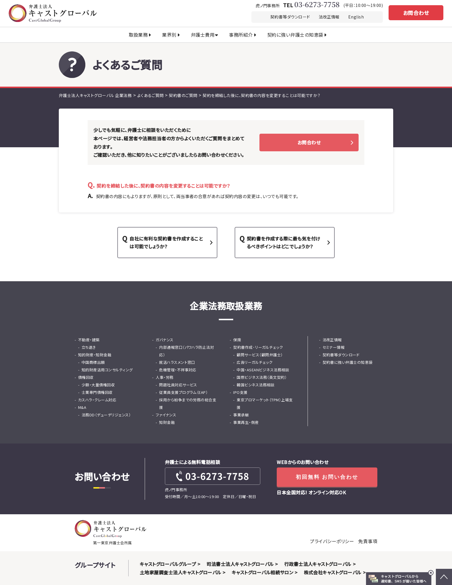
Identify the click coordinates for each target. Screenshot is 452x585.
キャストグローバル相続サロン (262, 572)
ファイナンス (166, 415)
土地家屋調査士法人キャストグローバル (180, 572)
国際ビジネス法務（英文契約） (262, 377)
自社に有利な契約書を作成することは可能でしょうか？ (166, 242)
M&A (82, 407)
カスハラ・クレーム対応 (97, 400)
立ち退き (89, 347)
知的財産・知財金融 (94, 354)
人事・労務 (164, 377)
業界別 (169, 34)
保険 (237, 339)
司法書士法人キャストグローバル (240, 563)
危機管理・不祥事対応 (177, 369)
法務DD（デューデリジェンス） (106, 415)
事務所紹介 (241, 34)
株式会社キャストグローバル (332, 572)
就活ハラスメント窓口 (177, 362)
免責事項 (367, 541)
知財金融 (167, 422)
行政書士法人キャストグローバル (317, 563)
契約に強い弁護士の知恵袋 (295, 34)
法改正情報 (329, 17)
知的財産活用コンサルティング (107, 369)
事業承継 (241, 415)
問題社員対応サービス (178, 384)
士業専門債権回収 (97, 392)
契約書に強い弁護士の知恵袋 (348, 362)
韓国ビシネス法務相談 (255, 384)
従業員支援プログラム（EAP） (183, 392)
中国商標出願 (93, 362)
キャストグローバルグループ (168, 563)
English (356, 17)
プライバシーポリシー (332, 541)
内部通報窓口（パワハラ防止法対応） (186, 350)
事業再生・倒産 (246, 422)
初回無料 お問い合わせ (327, 477)
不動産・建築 (89, 339)
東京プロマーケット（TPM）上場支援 (265, 403)
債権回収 (86, 377)
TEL (311, 5)
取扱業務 (138, 34)
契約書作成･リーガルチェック (258, 347)
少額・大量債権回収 (98, 384)
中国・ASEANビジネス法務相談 (263, 369)
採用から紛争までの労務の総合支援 (187, 403)
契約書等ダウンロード (290, 17)
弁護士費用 (202, 34)
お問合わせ (416, 12)
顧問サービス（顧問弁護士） (260, 354)
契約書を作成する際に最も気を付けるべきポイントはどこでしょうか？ (284, 242)
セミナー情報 (334, 347)
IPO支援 (240, 392)
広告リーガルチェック (254, 362)
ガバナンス (164, 339)
